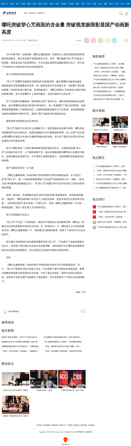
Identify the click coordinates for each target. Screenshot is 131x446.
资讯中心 (4, 4)
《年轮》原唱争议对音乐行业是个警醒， (109, 68)
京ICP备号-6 (65, 444)
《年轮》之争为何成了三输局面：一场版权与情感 (21, 351)
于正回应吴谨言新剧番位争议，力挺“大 (108, 95)
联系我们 (77, 425)
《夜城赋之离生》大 (120, 130)
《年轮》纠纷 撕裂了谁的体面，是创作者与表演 (63, 351)
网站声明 (55, 425)
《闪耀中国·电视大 (101, 147)
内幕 (23, 4)
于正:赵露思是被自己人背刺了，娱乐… (112, 207)
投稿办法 (62, 425)
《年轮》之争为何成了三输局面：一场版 (109, 72)
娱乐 (111, 4)
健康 (105, 4)
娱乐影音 (32, 13)
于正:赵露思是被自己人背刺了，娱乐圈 (108, 64)
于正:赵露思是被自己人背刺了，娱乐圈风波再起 (63, 342)
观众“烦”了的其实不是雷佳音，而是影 (108, 87)
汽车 (83, 4)
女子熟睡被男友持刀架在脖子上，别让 (111, 188)
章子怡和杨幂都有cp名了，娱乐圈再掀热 (109, 91)
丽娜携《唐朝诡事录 (120, 147)
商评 (29, 4)
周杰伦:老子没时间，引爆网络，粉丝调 (108, 76)
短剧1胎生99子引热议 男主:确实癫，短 (108, 99)
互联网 (63, 4)
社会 (122, 4)
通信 (77, 4)
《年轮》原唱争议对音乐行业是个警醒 (111, 171)
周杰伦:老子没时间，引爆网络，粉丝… (112, 222)
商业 (12, 4)
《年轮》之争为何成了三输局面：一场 (111, 175)
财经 (34, 4)
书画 (128, 4)
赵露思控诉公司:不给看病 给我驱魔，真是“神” (20, 342)
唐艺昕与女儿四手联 (101, 130)
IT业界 (71, 4)
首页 (25, 13)
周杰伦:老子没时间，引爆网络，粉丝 (110, 179)
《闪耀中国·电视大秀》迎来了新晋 (72, 390)
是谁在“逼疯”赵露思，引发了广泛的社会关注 (19, 337)
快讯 (40, 4)
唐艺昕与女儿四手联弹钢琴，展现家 (15, 390)
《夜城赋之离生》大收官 (43, 390)
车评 (88, 4)
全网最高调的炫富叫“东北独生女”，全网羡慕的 (20, 346)
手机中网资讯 (11, 311)
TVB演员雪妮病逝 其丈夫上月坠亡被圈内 (109, 80)
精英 (51, 4)
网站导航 (84, 425)
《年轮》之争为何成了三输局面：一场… (113, 217)
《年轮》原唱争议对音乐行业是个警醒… (113, 212)
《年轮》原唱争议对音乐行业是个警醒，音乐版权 (63, 346)
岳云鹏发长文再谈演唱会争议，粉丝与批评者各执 (63, 337)
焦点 (17, 4)
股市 (46, 4)
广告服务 (70, 425)
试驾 (94, 4)
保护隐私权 (47, 425)
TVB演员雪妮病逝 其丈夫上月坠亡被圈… (113, 227)
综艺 (117, 4)
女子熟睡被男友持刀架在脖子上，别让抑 (109, 83)
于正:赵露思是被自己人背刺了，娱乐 (110, 166)
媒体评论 (41, 13)
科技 (57, 4)
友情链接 (91, 425)
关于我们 (39, 425)
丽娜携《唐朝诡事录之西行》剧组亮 (15, 416)
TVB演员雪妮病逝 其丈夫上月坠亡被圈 (111, 183)
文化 (100, 4)
